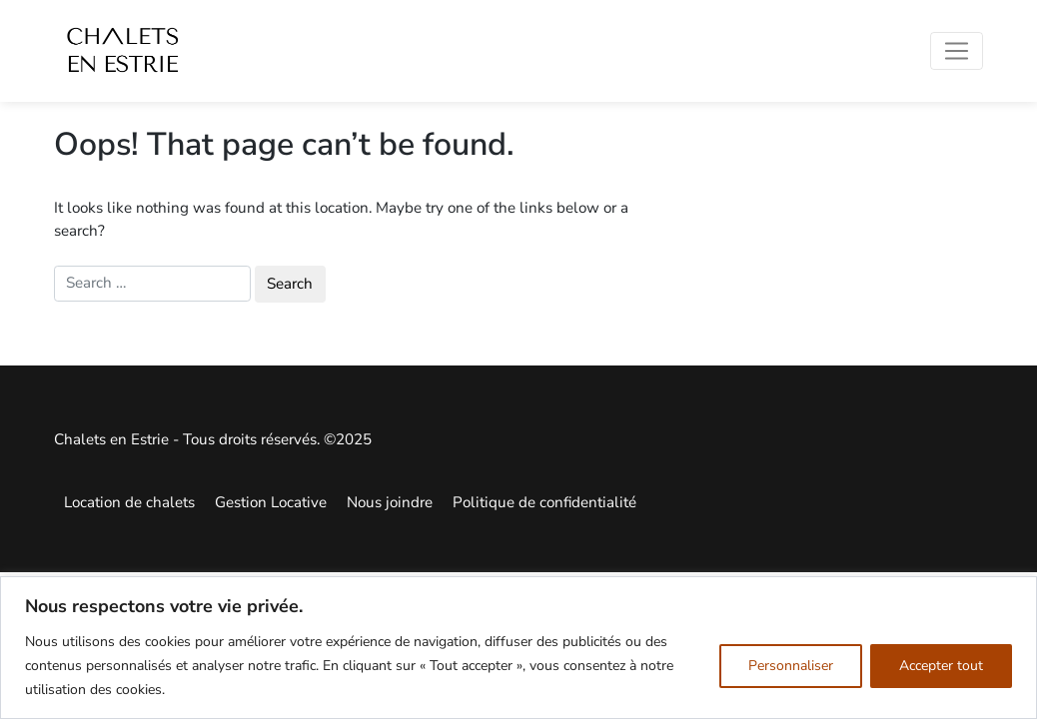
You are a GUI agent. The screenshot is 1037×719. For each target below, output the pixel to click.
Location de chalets (129, 502)
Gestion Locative (271, 502)
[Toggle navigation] (956, 51)
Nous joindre (390, 502)
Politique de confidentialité (544, 502)
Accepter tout (941, 665)
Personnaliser (790, 665)
